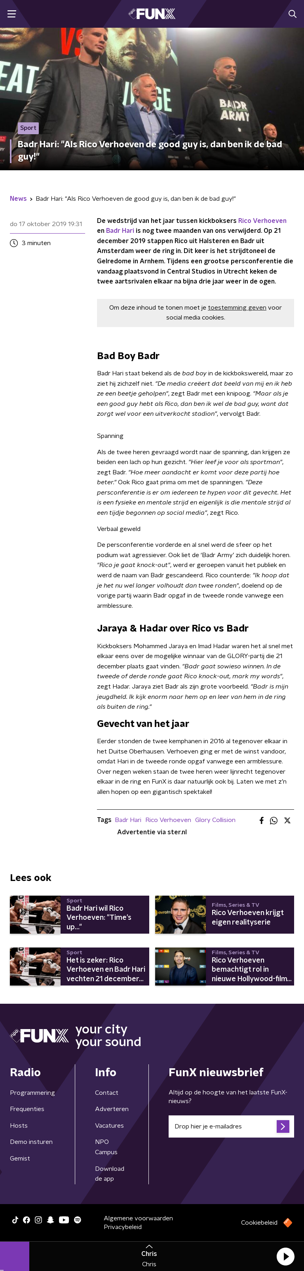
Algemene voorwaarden (138, 1218)
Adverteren (112, 1109)
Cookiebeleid (259, 1223)
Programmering (32, 1093)
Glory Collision (215, 820)
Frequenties (27, 1109)
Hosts (19, 1126)
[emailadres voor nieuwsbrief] (231, 1126)
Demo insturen (31, 1142)
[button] (285, 1256)
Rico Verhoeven (262, 221)
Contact (106, 1093)
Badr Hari (120, 231)
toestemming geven (237, 307)
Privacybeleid (123, 1227)
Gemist (20, 1158)
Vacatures (109, 1126)
